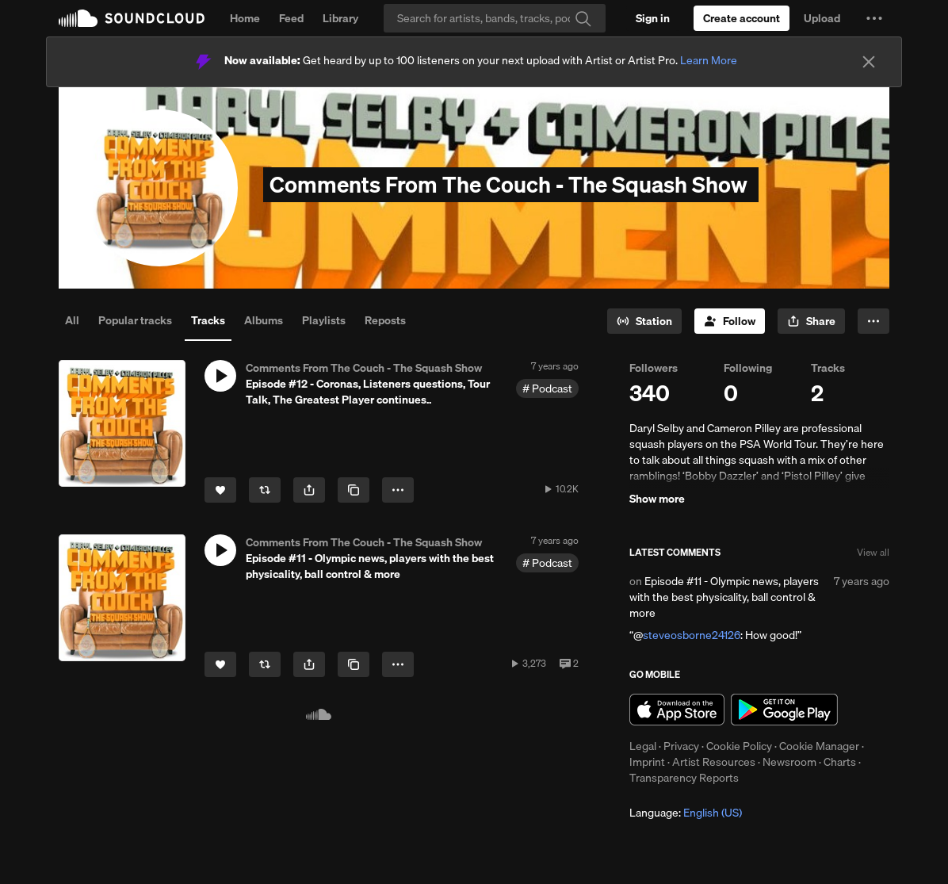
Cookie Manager (819, 746)
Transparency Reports (684, 777)
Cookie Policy (739, 746)
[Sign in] (652, 18)
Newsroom (789, 762)
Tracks (208, 320)
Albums (263, 320)
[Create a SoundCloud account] (741, 18)
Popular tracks (135, 320)
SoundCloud (132, 18)
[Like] (220, 490)
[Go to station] (644, 321)
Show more (657, 499)
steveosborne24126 (691, 635)
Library (340, 18)
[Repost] (265, 490)
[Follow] (729, 321)
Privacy (681, 746)
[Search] (495, 18)
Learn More (708, 60)
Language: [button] (685, 812)
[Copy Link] (353, 490)
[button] (874, 18)
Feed (291, 18)
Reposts (385, 320)
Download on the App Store (676, 709)
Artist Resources (713, 762)
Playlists (324, 320)
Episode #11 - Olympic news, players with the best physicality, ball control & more (724, 597)
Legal (642, 746)
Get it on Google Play (784, 709)
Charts (840, 762)
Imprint (647, 762)
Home (245, 18)
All (72, 320)
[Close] (868, 62)
